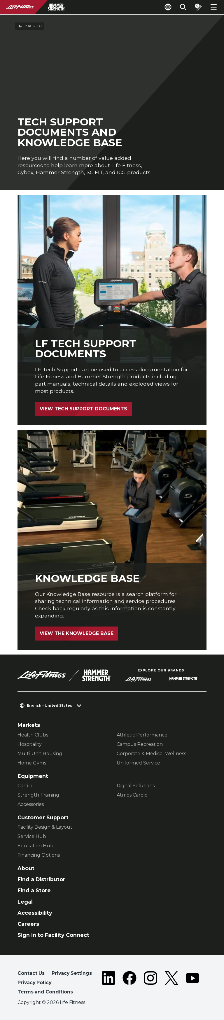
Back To (30, 26)
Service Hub (32, 836)
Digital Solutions (136, 785)
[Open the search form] (183, 7)
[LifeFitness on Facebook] (129, 983)
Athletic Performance (142, 735)
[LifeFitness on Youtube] (193, 983)
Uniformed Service (138, 763)
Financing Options (39, 855)
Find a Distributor (41, 879)
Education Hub (35, 845)
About (26, 868)
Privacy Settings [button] (72, 973)
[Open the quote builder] (198, 7)
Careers (28, 924)
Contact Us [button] (31, 973)
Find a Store (34, 890)
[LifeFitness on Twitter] (171, 983)
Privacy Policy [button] (34, 982)
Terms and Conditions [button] (45, 992)
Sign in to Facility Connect (53, 935)
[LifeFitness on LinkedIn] (109, 983)
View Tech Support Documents (83, 409)
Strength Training (38, 795)
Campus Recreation (140, 744)
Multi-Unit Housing (40, 753)
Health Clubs (33, 735)
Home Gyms (32, 763)
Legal (25, 902)
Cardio (25, 785)
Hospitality (30, 744)
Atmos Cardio (132, 795)
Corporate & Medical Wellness (151, 753)
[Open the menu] (213, 7)
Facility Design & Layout (45, 827)
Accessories (31, 804)
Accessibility (35, 913)
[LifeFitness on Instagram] (151, 983)
